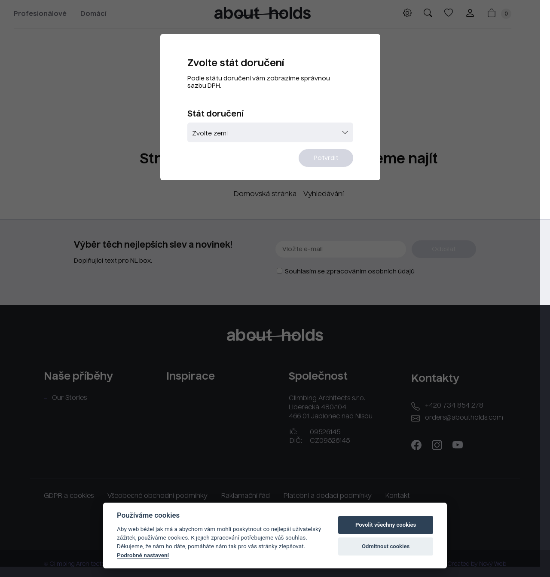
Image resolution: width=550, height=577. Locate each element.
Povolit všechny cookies (385, 525)
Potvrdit (327, 159)
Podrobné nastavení (143, 555)
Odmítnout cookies (385, 546)
